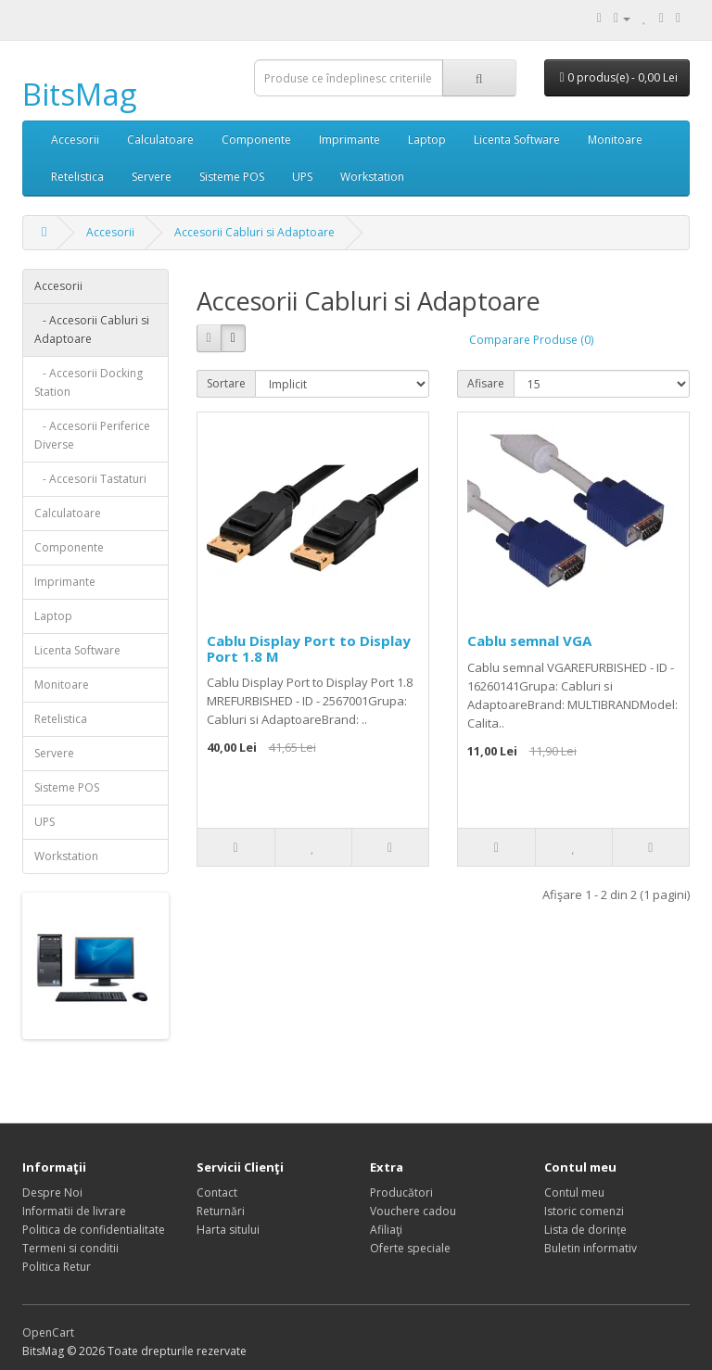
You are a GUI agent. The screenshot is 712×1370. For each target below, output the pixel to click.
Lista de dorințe (585, 1229)
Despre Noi (52, 1192)
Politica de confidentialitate (93, 1229)
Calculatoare (160, 139)
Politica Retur (56, 1267)
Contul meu (574, 1192)
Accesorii (75, 139)
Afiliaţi (386, 1229)
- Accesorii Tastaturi (90, 479)
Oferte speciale (410, 1248)
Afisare (485, 383)
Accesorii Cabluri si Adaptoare (254, 232)
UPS (302, 176)
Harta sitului (228, 1229)
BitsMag (79, 94)
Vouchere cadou (413, 1211)
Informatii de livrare (74, 1211)
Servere (152, 176)
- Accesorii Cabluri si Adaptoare (91, 329)
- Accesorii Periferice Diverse (92, 435)
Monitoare (615, 139)
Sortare (226, 383)
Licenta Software (517, 139)
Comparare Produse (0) (531, 340)
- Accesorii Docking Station (88, 382)
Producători (401, 1192)
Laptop (427, 139)
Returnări (221, 1211)
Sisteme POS (231, 176)
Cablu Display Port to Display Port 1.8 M (309, 648)
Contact (217, 1192)
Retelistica (77, 176)
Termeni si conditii (70, 1248)
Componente (256, 139)
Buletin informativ (590, 1248)
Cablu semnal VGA (529, 640)
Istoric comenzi (584, 1211)
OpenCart (48, 1332)
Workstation (372, 176)
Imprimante (349, 139)
